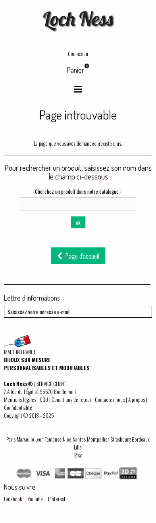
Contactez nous (110, 399)
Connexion (78, 54)
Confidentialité (18, 407)
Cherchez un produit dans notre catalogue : (78, 191)
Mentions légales (20, 399)
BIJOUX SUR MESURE (27, 360)
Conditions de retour (71, 399)
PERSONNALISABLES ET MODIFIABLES (47, 368)
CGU (44, 399)
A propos (136, 399)
